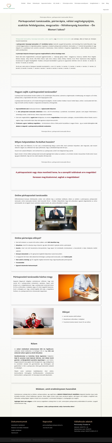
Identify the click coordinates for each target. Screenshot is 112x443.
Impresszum (14, 433)
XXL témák (56, 3)
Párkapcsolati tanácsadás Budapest (21, 440)
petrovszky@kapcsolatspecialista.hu (53, 425)
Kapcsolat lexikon (46, 3)
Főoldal (23, 3)
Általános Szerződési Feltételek (19, 427)
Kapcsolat (106, 9)
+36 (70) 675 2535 (47, 427)
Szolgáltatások (94, 3)
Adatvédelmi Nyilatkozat (18, 425)
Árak (103, 3)
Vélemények (36, 3)
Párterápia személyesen (81, 3)
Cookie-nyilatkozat (16, 430)
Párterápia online (68, 3)
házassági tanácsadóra (37, 39)
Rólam (29, 3)
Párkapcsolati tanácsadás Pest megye (43, 440)
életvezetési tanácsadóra (64, 39)
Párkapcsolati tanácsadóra (23, 39)
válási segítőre (49, 39)
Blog (107, 3)
